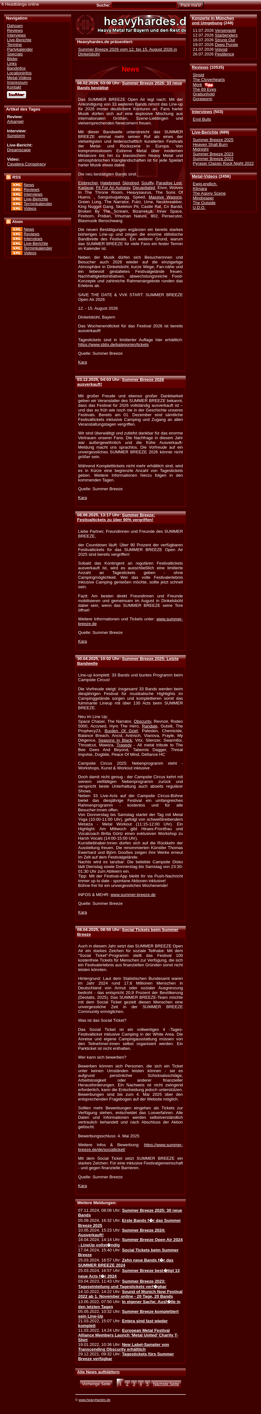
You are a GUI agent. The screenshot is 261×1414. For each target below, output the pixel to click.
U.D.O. (199, 207)
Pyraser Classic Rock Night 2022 (223, 163)
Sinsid (198, 74)
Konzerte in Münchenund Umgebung (213, 20)
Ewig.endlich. (205, 183)
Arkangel (15, 121)
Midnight (200, 149)
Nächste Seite (166, 1384)
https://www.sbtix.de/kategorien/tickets (113, 344)
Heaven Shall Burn (210, 144)
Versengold (225, 30)
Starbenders (226, 35)
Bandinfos (16, 68)
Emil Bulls (202, 119)
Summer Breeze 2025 (213, 139)
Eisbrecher (88, 183)
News (29, 184)
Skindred (130, 183)
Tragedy (124, 745)
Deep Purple (226, 44)
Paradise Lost (169, 183)
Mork (197, 84)
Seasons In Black (115, 740)
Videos (30, 208)
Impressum (17, 82)
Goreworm (202, 98)
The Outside (204, 202)
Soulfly (147, 183)
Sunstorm (16, 135)
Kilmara (200, 188)
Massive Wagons (165, 197)
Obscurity (142, 721)
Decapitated (144, 187)
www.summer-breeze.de (133, 894)
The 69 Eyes (204, 89)
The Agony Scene (209, 193)
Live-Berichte (205, 132)
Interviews (202, 111)
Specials (15, 54)
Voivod (221, 49)
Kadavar (86, 187)
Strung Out (225, 39)
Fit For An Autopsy (113, 187)
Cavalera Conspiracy (26, 164)
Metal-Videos (205, 176)
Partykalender (20, 49)
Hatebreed (110, 183)
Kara (82, 362)
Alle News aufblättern (98, 1372)
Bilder (12, 58)
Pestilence (224, 54)
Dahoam (15, 25)
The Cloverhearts (209, 79)
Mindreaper (203, 198)
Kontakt (14, 87)
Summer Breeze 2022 (213, 158)
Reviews (200, 67)
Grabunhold (203, 94)
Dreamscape (19, 149)
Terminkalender (38, 203)
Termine (14, 44)
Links (12, 63)
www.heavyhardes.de (95, 1400)
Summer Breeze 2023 (213, 154)
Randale (149, 726)
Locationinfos (19, 73)
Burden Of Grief (121, 730)
